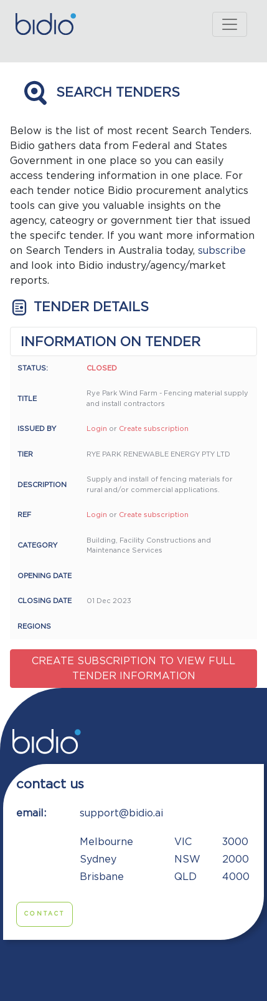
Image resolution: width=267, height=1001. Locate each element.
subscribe (222, 251)
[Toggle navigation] (229, 24)
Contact (44, 914)
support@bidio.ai (121, 813)
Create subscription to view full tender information (133, 668)
